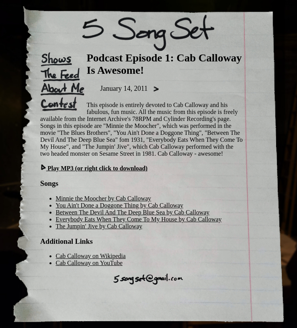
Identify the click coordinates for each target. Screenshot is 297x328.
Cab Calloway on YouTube (89, 263)
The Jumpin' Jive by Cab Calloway (99, 226)
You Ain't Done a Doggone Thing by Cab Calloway (119, 205)
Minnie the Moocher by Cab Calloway (103, 198)
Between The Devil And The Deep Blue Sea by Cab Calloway (133, 212)
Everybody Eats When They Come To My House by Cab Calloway (139, 219)
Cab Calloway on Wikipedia (91, 256)
